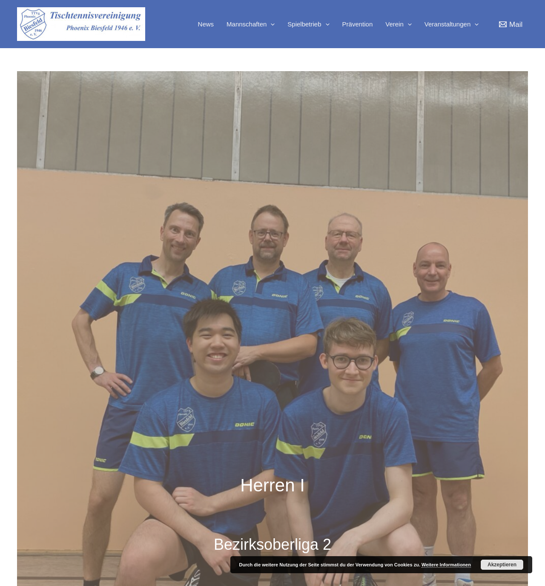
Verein (398, 24)
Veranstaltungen (452, 24)
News (206, 24)
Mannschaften (251, 24)
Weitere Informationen (446, 564)
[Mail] (510, 24)
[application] (271, 24)
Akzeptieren (502, 565)
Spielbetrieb (308, 24)
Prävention (357, 24)
